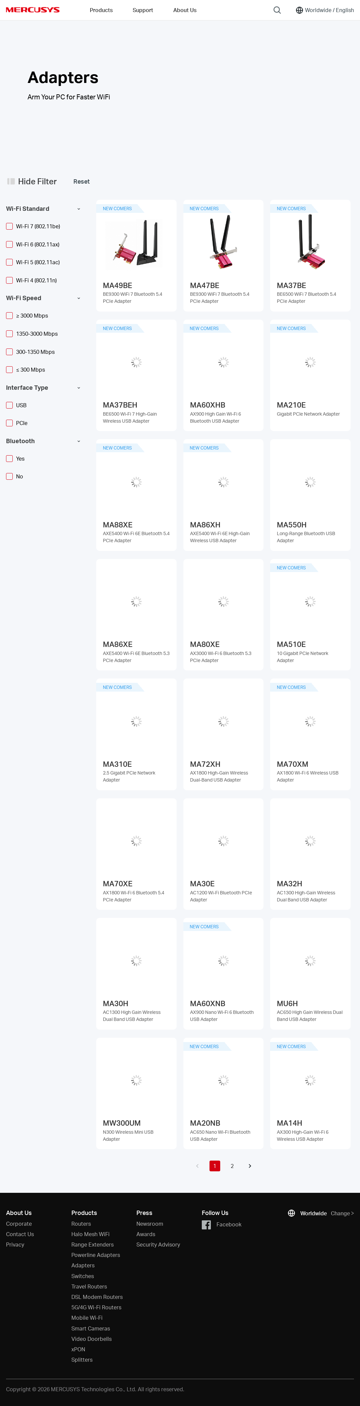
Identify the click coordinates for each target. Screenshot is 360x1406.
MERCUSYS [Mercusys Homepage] (33, 9)
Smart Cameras (90, 1328)
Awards (145, 1234)
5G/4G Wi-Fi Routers (96, 1307)
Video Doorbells (91, 1338)
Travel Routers (89, 1286)
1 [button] (214, 1165)
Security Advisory (158, 1244)
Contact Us (20, 1234)
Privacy (15, 1244)
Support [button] (143, 9)
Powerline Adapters (95, 1255)
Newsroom (149, 1223)
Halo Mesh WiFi (90, 1234)
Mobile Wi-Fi (87, 1317)
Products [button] (101, 9)
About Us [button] (184, 9)
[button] (197, 1166)
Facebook (221, 1224)
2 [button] (232, 1165)
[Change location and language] (324, 10)
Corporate (19, 1223)
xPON (78, 1349)
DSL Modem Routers (97, 1297)
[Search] (277, 10)
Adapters (83, 1265)
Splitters (82, 1359)
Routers (81, 1223)
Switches (82, 1276)
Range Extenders (92, 1244)
